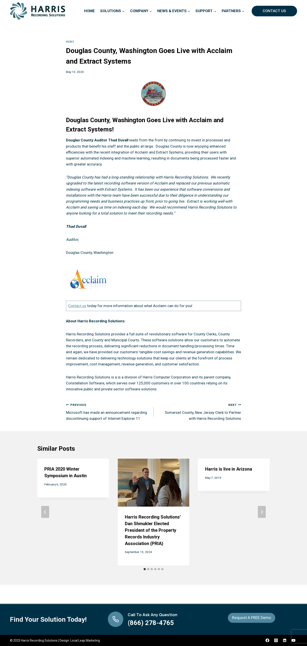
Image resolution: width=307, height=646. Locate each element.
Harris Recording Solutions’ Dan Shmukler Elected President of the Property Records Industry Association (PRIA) (153, 530)
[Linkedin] (284, 640)
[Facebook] (267, 640)
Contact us (77, 306)
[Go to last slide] (45, 512)
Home (89, 11)
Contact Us (274, 11)
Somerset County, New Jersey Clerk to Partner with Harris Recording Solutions (199, 411)
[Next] (262, 512)
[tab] (145, 569)
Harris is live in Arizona (228, 469)
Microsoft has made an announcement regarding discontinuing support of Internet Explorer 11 (108, 411)
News (70, 41)
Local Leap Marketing (85, 640)
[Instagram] (276, 640)
